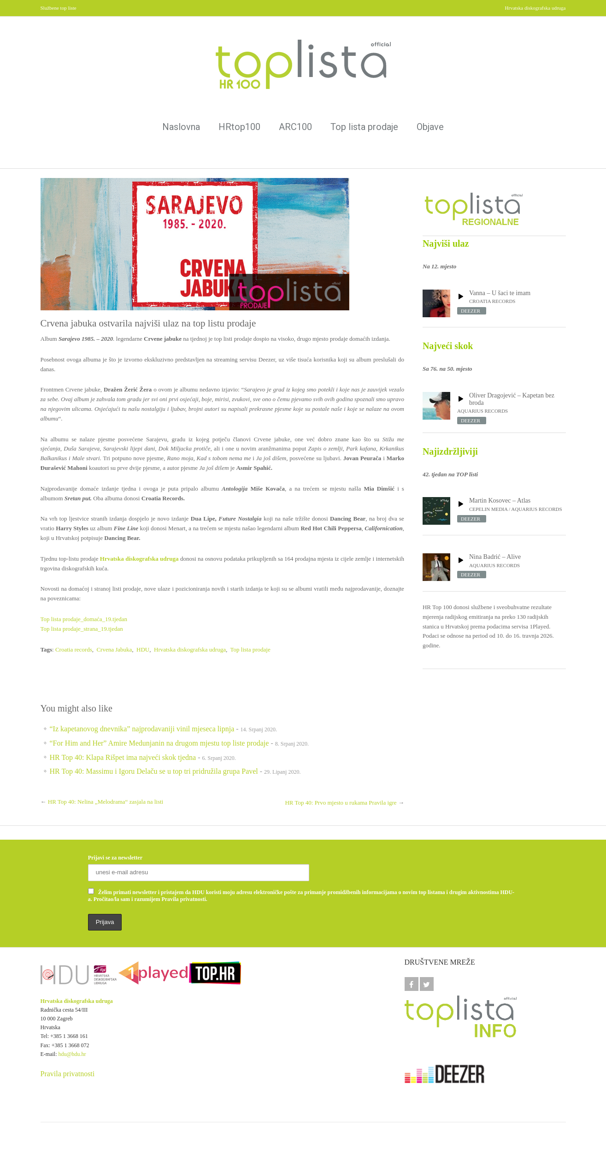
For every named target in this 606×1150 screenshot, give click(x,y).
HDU (142, 649)
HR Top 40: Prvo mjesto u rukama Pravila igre (340, 802)
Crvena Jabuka (114, 649)
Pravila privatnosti (68, 1074)
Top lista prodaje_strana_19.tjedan (82, 628)
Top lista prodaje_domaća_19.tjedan (84, 619)
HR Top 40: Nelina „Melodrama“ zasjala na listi (105, 801)
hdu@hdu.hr (72, 1054)
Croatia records (73, 649)
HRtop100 (239, 126)
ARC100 (295, 126)
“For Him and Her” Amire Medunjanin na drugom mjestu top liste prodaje (159, 743)
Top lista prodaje (364, 126)
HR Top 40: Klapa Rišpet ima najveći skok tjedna (123, 757)
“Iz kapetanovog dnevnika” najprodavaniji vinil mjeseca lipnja (142, 729)
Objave (430, 126)
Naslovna (181, 126)
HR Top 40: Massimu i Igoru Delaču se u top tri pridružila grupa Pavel (154, 771)
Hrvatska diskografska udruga (190, 649)
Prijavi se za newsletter (115, 857)
